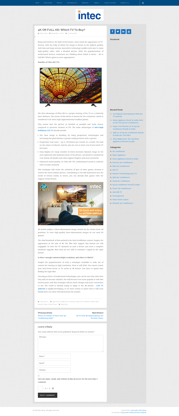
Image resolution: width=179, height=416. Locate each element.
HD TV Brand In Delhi (87, 301)
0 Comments (72, 33)
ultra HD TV (44, 301)
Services (85, 3)
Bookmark (64, 304)
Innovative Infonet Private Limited (133, 412)
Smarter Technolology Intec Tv (124, 173)
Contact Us (124, 3)
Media (96, 3)
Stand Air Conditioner (121, 181)
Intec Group (43, 33)
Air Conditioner (118, 151)
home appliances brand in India (125, 159)
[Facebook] (112, 31)
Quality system (110, 3)
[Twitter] (118, 31)
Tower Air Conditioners (121, 188)
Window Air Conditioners (122, 203)
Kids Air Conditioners (121, 166)
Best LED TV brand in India (70, 301)
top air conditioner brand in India (126, 185)
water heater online (120, 199)
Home (37, 3)
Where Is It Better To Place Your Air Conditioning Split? (52, 315)
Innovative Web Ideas (138, 410)
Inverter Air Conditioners (122, 162)
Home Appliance (119, 155)
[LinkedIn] (123, 31)
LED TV (115, 170)
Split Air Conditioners (121, 177)
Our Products (72, 3)
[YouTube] (129, 31)
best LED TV (57, 301)
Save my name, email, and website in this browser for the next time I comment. (67, 380)
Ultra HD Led (52, 304)
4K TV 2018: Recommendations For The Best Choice (88, 315)
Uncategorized (118, 196)
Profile (59, 3)
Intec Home (48, 3)
